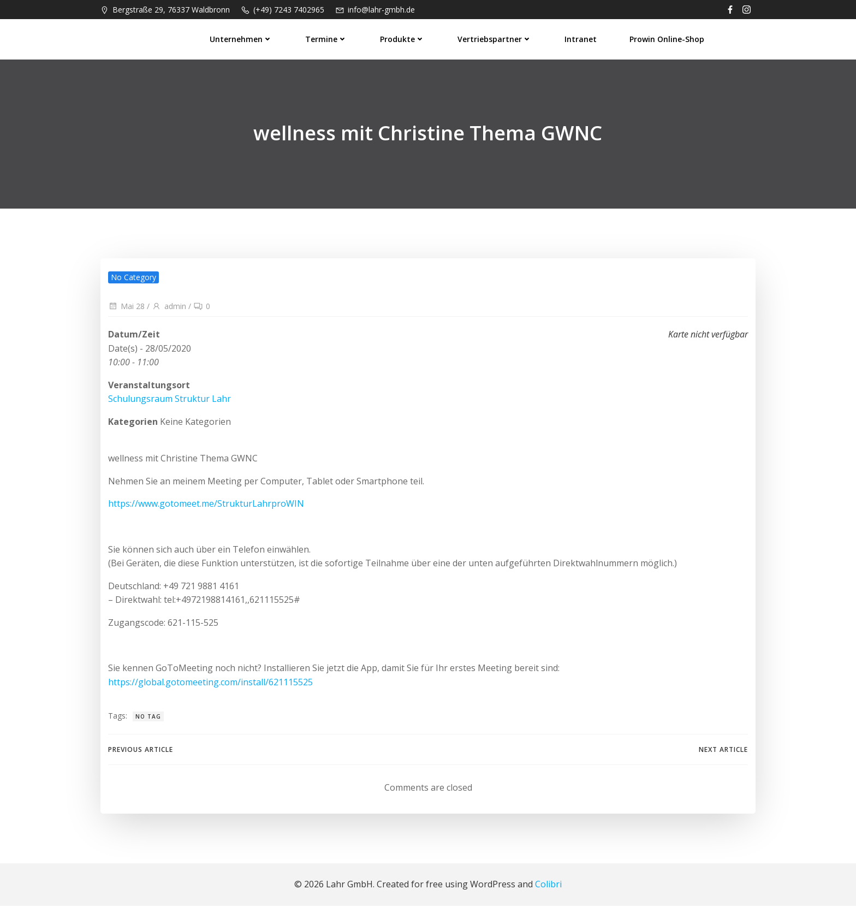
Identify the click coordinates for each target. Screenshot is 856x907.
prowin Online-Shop (667, 38)
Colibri (548, 885)
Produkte (403, 38)
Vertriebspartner (495, 38)
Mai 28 (126, 307)
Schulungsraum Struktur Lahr (169, 400)
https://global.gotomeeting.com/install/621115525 (210, 683)
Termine (327, 38)
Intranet (581, 38)
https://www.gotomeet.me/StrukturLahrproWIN (206, 505)
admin (169, 307)
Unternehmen (241, 38)
